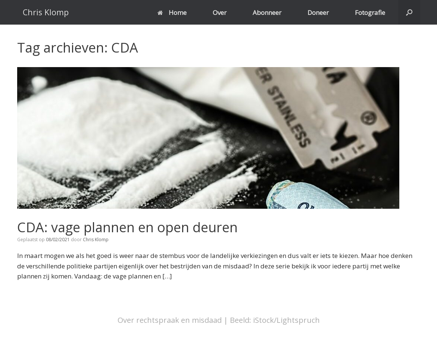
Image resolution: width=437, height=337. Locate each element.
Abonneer (267, 12)
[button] (409, 12)
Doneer (318, 12)
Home (172, 12)
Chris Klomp (96, 239)
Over (220, 12)
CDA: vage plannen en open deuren (127, 227)
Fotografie (370, 12)
